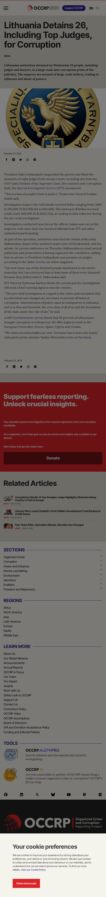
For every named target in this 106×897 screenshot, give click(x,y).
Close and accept (26, 883)
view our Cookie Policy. (33, 869)
